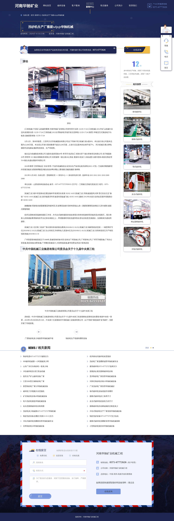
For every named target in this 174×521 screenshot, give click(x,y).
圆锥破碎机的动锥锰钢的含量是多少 (104, 406)
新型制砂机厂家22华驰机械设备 (35, 386)
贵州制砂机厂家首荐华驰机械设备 (103, 376)
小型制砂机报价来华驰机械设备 (102, 426)
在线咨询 (137, 50)
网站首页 (47, 5)
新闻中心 (90, 7)
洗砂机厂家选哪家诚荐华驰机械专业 (104, 361)
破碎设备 (61, 5)
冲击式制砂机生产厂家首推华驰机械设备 (106, 411)
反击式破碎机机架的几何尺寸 (101, 401)
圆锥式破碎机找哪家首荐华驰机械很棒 (105, 421)
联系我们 (133, 5)
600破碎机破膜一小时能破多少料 (36, 361)
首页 (32, 15)
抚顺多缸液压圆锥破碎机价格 (101, 371)
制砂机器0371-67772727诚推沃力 (35, 356)
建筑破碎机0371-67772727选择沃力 (103, 366)
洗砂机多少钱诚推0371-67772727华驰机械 (39, 411)
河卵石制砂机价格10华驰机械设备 (103, 381)
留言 (166, 65)
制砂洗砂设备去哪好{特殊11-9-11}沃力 (38, 416)
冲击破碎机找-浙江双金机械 (34, 371)
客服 (166, 43)
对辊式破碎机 (137, 249)
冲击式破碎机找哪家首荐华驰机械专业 (38, 421)
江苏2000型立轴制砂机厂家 (33, 381)
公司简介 (119, 5)
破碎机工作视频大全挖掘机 (33, 391)
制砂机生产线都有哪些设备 (76, 338)
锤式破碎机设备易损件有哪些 (101, 391)
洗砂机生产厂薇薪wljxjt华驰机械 (53, 15)
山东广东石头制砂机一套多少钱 (35, 366)
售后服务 (104, 5)
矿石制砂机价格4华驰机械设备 (35, 396)
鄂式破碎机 (137, 167)
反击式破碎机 (137, 194)
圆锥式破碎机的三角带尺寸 (100, 396)
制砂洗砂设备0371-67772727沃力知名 (104, 416)
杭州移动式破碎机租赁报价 (100, 356)
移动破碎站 (137, 112)
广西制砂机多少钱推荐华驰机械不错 (39, 338)
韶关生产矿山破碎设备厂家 (33, 376)
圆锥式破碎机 (137, 139)
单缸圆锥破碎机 (137, 222)
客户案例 (76, 5)
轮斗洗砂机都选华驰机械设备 (34, 401)
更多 (147, 348)
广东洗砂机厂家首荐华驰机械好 (102, 386)
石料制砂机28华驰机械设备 (33, 426)
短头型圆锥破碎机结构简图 (33, 406)
